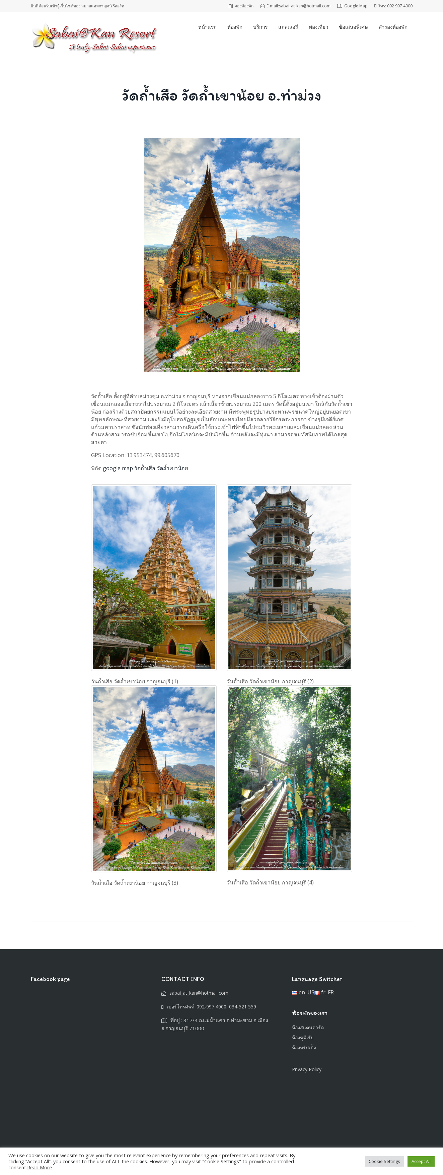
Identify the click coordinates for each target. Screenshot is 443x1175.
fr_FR (324, 992)
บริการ (260, 27)
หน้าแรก (207, 27)
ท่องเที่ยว (318, 27)
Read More (39, 1167)
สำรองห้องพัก (393, 27)
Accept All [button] (421, 1161)
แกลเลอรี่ (288, 27)
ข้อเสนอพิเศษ (353, 27)
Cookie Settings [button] (384, 1161)
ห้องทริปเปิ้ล (304, 1047)
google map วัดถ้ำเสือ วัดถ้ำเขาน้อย (145, 468)
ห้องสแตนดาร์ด (308, 1027)
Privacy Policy (306, 1069)
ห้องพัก (234, 27)
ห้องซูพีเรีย (302, 1037)
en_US (303, 992)
